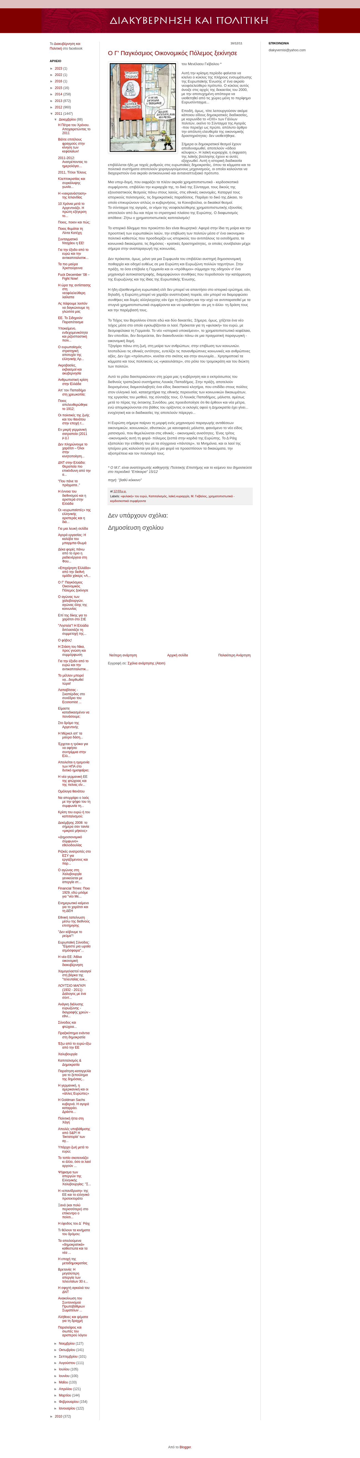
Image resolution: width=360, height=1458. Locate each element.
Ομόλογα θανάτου (71, 791)
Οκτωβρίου (67, 1350)
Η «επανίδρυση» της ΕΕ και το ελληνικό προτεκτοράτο (73, 1195)
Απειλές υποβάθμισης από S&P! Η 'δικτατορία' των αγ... (74, 1135)
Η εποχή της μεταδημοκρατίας (72, 1261)
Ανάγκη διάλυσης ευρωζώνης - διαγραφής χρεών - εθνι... (74, 1010)
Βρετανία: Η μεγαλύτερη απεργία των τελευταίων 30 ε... (73, 1275)
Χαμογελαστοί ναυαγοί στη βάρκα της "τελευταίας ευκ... (74, 975)
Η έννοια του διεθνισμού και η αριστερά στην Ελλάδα (72, 497)
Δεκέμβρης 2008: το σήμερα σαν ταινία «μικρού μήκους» (73, 827)
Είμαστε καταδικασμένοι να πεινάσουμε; (73, 712)
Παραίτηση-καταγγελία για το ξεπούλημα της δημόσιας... (74, 1075)
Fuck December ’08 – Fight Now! (74, 277)
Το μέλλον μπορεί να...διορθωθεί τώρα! (71, 679)
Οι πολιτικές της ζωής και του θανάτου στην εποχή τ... (73, 419)
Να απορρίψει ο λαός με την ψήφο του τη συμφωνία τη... (74, 802)
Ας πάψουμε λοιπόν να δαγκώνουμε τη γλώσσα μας (73, 307)
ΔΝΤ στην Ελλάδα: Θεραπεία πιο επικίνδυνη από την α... (74, 468)
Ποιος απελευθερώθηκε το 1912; (72, 405)
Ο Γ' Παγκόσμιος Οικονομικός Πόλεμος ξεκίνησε (172, 53)
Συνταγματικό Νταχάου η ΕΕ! (71, 241)
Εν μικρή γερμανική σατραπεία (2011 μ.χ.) (72, 434)
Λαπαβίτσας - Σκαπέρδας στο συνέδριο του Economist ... (71, 696)
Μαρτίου (65, 1395)
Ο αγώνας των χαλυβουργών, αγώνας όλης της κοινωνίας (72, 603)
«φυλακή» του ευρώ (134, 496)
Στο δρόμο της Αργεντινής (68, 725)
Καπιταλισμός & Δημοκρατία (69, 1062)
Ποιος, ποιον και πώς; (74, 222)
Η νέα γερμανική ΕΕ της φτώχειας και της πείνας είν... (72, 781)
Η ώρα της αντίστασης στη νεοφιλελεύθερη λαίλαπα (74, 291)
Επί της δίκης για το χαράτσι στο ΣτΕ (72, 617)
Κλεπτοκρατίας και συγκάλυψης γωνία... (71, 183)
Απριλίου (66, 1389)
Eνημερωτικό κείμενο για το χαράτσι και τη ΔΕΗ (73, 907)
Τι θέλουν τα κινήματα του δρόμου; (74, 1232)
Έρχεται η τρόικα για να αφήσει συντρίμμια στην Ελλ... (73, 750)
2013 (59, 101)
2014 (59, 94)
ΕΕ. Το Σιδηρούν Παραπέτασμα (70, 320)
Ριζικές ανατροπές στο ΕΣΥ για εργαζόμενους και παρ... (74, 857)
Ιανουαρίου (67, 1408)
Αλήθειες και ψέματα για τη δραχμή (73, 1319)
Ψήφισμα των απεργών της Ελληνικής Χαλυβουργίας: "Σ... (74, 1178)
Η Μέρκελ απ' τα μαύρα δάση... (70, 735)
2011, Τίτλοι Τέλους (72, 172)
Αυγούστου (67, 1363)
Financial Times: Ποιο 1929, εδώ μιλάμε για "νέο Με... (74, 892)
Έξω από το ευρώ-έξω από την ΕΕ (74, 1045)
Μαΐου (64, 1382)
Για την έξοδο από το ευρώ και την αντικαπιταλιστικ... (73, 254)
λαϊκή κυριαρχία (178, 496)
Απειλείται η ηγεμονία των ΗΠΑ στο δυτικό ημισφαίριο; (73, 766)
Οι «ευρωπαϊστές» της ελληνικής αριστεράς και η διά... (74, 516)
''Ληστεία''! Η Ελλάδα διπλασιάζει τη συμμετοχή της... (73, 630)
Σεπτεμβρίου (68, 1356)
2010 (59, 1416)
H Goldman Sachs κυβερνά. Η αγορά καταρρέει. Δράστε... (73, 1106)
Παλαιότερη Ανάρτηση (234, 655)
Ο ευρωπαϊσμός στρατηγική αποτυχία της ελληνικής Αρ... (71, 353)
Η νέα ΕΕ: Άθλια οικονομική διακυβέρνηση (70, 961)
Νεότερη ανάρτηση (123, 655)
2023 (59, 68)
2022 (59, 75)
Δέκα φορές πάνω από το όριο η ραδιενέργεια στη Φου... (72, 555)
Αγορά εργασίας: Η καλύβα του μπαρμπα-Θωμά (72, 539)
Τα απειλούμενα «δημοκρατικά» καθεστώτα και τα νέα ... (72, 1247)
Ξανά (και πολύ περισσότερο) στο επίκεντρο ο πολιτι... (73, 1211)
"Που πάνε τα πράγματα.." (69, 483)
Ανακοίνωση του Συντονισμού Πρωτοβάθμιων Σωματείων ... (71, 1304)
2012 (59, 107)
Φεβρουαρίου (69, 1402)
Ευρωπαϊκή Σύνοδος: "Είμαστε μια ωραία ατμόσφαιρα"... (74, 946)
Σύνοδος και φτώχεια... (67, 1024)
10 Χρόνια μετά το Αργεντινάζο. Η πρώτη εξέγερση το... (72, 210)
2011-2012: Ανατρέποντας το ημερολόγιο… (72, 162)
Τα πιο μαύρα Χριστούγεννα (70, 266)
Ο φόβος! (65, 640)
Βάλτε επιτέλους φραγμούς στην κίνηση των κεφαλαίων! (71, 145)
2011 (59, 114)
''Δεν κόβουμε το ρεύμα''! (70, 934)
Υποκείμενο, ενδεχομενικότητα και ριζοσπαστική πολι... (73, 334)
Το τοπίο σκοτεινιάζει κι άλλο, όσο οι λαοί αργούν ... (74, 1162)
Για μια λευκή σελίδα (73, 529)
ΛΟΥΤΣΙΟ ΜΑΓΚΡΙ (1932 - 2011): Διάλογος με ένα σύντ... (72, 992)
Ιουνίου (64, 1376)
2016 (59, 81)
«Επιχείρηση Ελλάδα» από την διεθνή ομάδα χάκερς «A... (74, 572)
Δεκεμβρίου (68, 119)
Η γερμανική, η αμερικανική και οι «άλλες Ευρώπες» (73, 1089)
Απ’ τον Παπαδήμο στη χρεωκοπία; (72, 392)
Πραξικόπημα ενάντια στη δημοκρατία (74, 1035)
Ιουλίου (64, 1369)
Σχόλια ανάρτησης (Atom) (146, 663)
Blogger (185, 1447)
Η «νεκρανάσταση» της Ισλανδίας (72, 195)
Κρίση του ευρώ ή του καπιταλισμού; (74, 814)
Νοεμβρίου (67, 1343)
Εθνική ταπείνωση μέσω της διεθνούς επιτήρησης (74, 921)
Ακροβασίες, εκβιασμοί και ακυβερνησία (69, 369)
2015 (59, 88)
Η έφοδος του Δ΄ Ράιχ (74, 1223)
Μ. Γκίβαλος (199, 496)
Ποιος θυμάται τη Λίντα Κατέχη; (70, 230)
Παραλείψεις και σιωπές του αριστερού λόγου (72, 1331)
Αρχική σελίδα (177, 655)
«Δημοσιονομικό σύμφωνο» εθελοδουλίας (70, 841)
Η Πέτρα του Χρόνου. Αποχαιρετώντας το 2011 (74, 129)
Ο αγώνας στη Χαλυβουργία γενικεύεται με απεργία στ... (70, 876)
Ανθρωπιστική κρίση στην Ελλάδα (73, 382)
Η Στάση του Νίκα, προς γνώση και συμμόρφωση (72, 651)
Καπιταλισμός (158, 496)
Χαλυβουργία (67, 1054)
